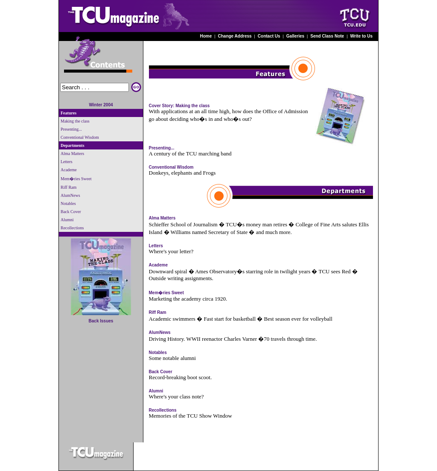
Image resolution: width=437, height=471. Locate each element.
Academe (158, 265)
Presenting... (162, 148)
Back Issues (101, 321)
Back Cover (160, 371)
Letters (156, 245)
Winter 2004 (101, 104)
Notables (158, 352)
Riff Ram (157, 312)
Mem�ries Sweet (166, 292)
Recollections (163, 410)
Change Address (235, 36)
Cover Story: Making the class (179, 105)
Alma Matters (162, 218)
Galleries (295, 36)
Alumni (156, 391)
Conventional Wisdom (171, 167)
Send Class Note (327, 36)
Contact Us (269, 36)
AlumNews (160, 332)
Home (206, 36)
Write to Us (361, 36)
